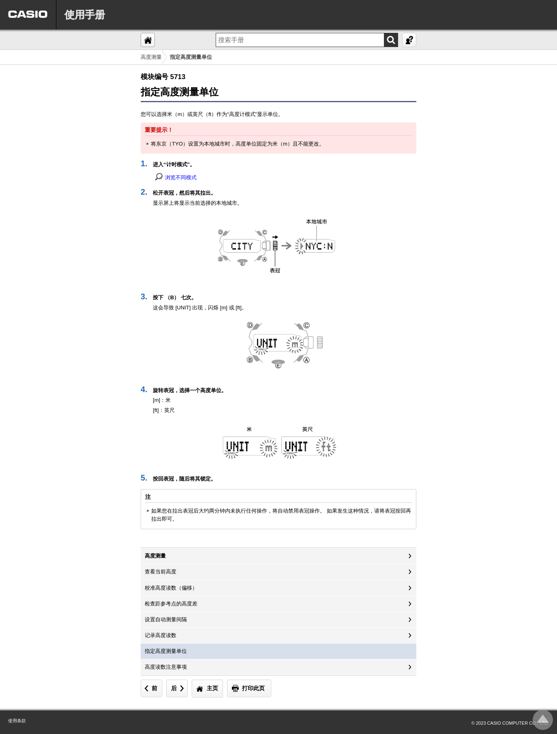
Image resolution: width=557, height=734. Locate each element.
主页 (212, 688)
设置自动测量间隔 (166, 619)
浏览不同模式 (181, 177)
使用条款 (17, 720)
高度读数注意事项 (166, 667)
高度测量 (151, 57)
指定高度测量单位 (166, 651)
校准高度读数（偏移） (171, 588)
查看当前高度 (160, 572)
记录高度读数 (160, 635)
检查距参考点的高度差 (171, 604)
